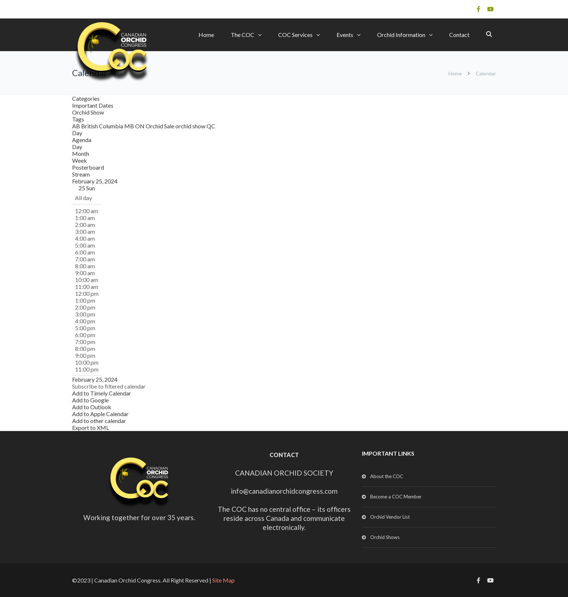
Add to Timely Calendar (101, 393)
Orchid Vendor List (390, 517)
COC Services (295, 34)
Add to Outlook (91, 406)
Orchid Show (88, 112)
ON (140, 126)
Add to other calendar (99, 420)
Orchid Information (401, 34)
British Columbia (102, 126)
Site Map (223, 580)
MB (129, 126)
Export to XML (90, 427)
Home (206, 34)
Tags (78, 119)
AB (76, 126)
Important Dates (92, 105)
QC (210, 126)
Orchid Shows (385, 537)
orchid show (190, 126)
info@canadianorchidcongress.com (284, 491)
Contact (459, 34)
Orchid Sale (160, 126)
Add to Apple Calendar (100, 413)
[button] (109, 386)
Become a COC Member (396, 496)
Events (345, 34)
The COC (242, 34)
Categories (86, 98)
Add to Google (90, 400)
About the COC (386, 476)
